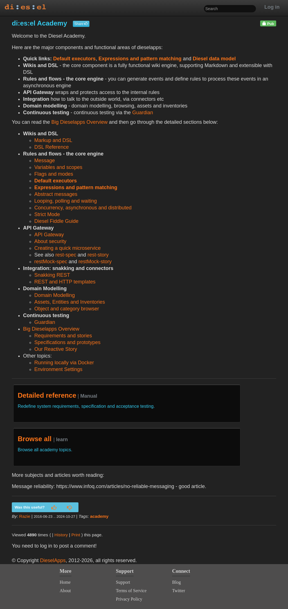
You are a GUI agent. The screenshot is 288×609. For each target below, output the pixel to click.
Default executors (74, 58)
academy (99, 516)
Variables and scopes (58, 167)
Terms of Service (131, 590)
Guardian (142, 112)
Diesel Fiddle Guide (56, 221)
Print (75, 534)
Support (123, 582)
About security (50, 241)
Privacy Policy (129, 599)
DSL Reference (51, 147)
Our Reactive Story (55, 349)
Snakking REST (52, 275)
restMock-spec (50, 261)
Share (81, 24)
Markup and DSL (53, 140)
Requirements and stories (63, 335)
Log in (272, 7)
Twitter (178, 590)
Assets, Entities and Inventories (69, 302)
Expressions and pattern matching (139, 58)
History (61, 534)
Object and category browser (66, 309)
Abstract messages (55, 194)
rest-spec (65, 255)
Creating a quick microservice (67, 248)
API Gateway (49, 234)
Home (65, 582)
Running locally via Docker (64, 362)
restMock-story (95, 261)
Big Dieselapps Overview (79, 122)
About (65, 590)
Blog (176, 582)
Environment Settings (58, 369)
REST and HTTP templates (64, 282)
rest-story (98, 255)
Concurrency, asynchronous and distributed (83, 207)
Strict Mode (47, 214)
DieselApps (53, 560)
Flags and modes (53, 174)
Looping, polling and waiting (65, 201)
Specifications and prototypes (67, 342)
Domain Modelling (54, 295)
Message (44, 160)
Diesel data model (214, 58)
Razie (24, 516)
